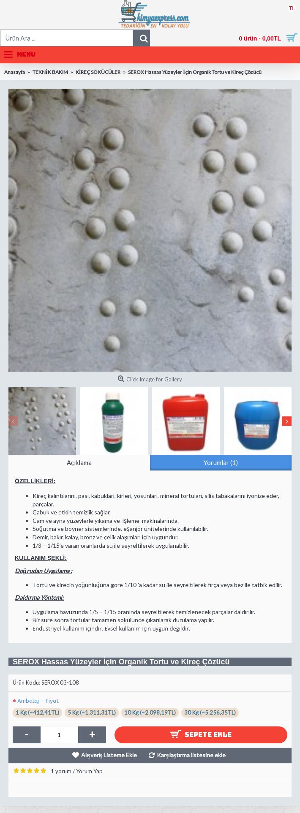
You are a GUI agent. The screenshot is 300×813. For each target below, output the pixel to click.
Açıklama (79, 462)
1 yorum (61, 771)
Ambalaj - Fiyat (38, 701)
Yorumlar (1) (221, 462)
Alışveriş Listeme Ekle (109, 755)
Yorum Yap (89, 771)
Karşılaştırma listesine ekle (191, 755)
